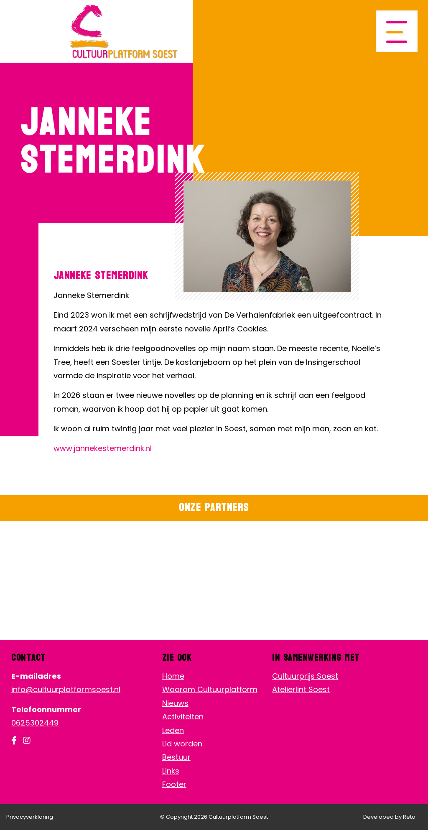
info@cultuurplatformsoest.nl (65, 689)
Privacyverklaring (29, 817)
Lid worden (182, 743)
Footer (174, 784)
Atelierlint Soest (301, 689)
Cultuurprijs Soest (305, 676)
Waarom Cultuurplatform (209, 689)
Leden (173, 730)
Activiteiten (183, 716)
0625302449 (35, 723)
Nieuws (175, 703)
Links (170, 771)
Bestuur (176, 757)
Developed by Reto (389, 817)
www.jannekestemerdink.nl (103, 448)
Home (173, 676)
